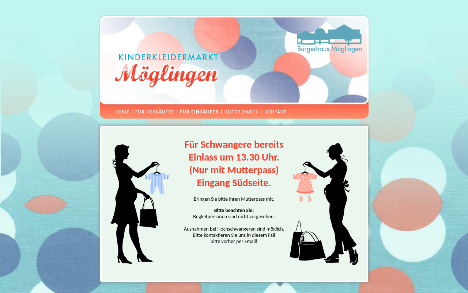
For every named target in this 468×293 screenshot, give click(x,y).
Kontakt (275, 112)
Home (122, 112)
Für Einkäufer (199, 112)
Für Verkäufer (154, 112)
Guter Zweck (241, 112)
